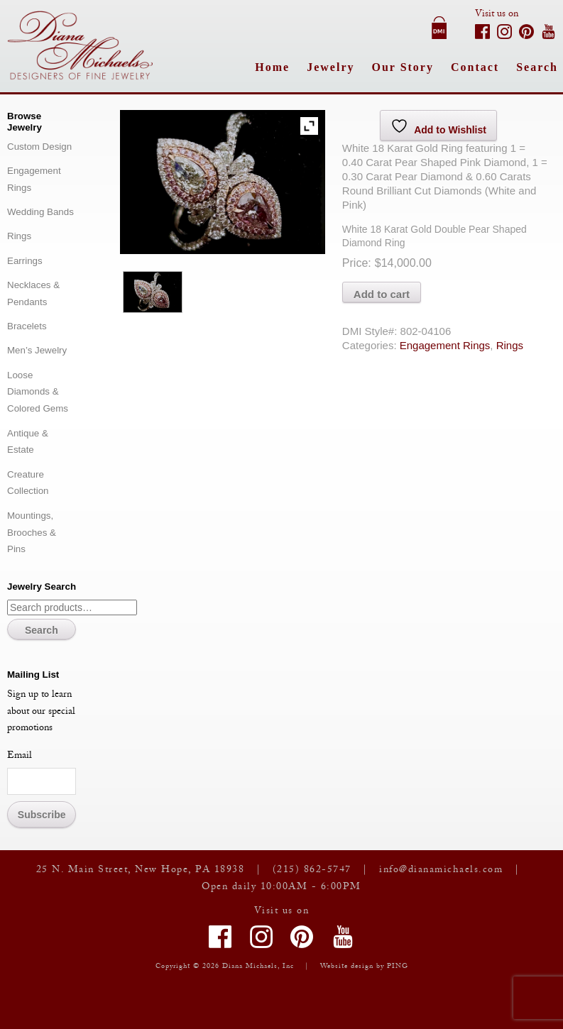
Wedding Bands (40, 212)
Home (272, 67)
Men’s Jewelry (37, 350)
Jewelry (330, 67)
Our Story (402, 67)
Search (537, 67)
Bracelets (27, 326)
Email (19, 756)
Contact (475, 67)
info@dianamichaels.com (441, 870)
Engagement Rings (445, 345)
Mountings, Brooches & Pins (31, 532)
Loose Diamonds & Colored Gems (37, 392)
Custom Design (39, 146)
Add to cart (382, 294)
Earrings (25, 260)
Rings (509, 345)
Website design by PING (364, 967)
